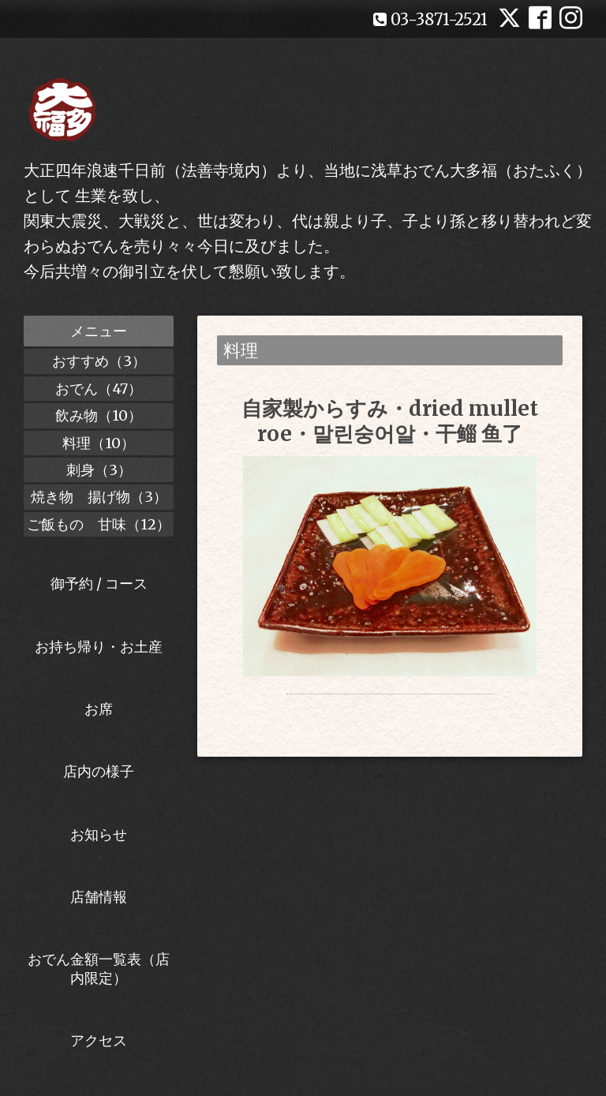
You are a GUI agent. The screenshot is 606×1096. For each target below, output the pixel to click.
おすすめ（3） (99, 361)
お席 (98, 709)
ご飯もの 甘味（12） (98, 524)
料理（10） (98, 443)
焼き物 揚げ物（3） (99, 497)
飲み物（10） (98, 415)
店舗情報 (98, 897)
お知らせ (98, 834)
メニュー (98, 331)
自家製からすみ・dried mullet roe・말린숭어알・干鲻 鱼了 (389, 420)
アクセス (98, 1040)
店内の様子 (98, 771)
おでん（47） (98, 389)
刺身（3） (99, 470)
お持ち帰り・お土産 (99, 647)
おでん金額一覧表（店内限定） (99, 968)
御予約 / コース (99, 583)
